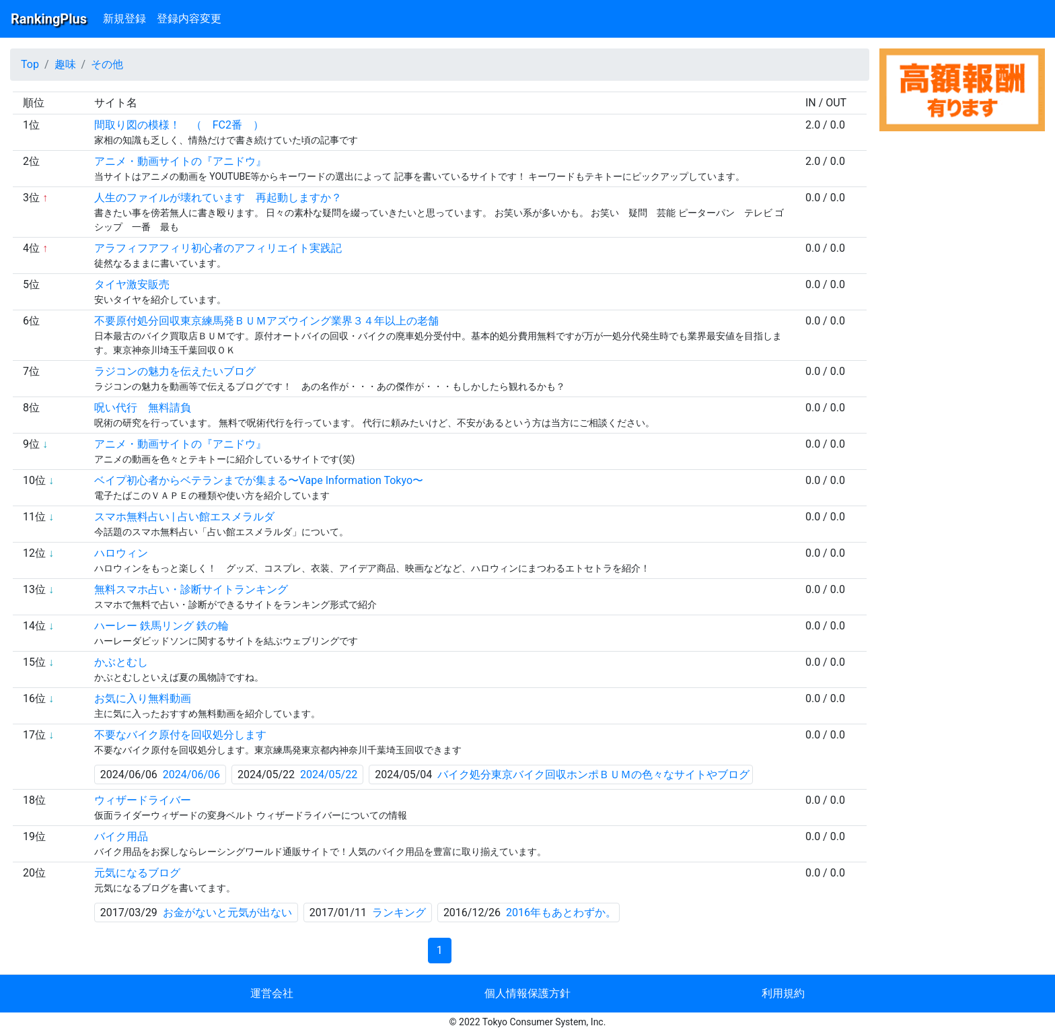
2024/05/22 (328, 774)
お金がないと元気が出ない (227, 912)
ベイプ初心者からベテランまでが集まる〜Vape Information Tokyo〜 (258, 480)
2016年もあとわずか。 (561, 912)
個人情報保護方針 (527, 993)
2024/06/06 (191, 774)
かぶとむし (121, 662)
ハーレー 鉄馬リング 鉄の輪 (161, 625)
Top (30, 64)
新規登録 (124, 18)
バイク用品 (121, 836)
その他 (107, 64)
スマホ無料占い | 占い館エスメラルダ (184, 516)
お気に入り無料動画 (142, 698)
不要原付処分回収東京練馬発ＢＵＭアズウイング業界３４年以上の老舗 (266, 320)
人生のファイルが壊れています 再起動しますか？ (218, 197)
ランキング (399, 912)
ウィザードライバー (142, 800)
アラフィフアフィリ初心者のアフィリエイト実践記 (218, 248)
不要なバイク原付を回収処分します (180, 734)
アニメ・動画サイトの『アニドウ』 (180, 161)
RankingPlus (49, 19)
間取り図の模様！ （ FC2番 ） (179, 124)
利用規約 (783, 993)
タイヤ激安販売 (132, 284)
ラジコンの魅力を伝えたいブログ (175, 371)
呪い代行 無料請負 (142, 407)
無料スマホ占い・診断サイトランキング (191, 589)
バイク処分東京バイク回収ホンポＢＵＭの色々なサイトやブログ (593, 774)
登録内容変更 (189, 18)
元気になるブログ (137, 872)
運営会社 (271, 993)
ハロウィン (121, 553)
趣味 (65, 64)
